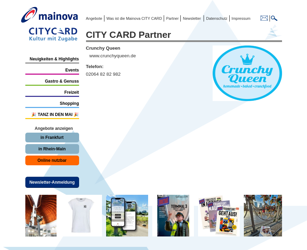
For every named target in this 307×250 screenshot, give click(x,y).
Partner (172, 18)
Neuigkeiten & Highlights (54, 59)
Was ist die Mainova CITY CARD (133, 18)
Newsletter (192, 18)
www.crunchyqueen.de (112, 55)
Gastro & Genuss (62, 81)
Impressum (240, 18)
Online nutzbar (52, 160)
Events (72, 70)
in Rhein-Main (52, 149)
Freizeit (71, 92)
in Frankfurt (52, 137)
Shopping (69, 103)
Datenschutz (215, 18)
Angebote (94, 18)
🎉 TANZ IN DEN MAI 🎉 (55, 114)
